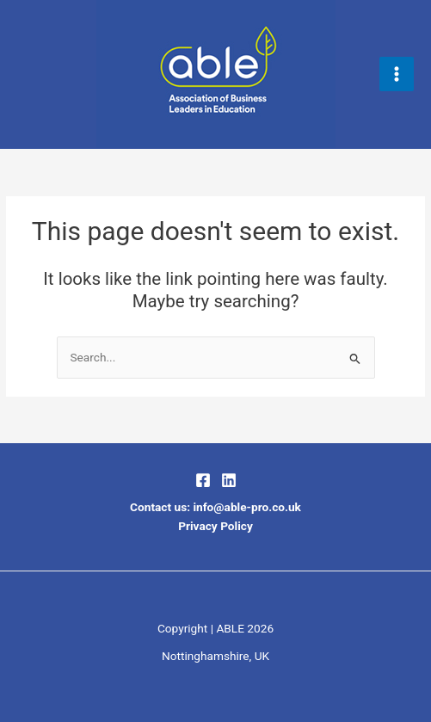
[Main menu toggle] (397, 74)
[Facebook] (203, 480)
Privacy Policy (215, 526)
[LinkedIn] (229, 480)
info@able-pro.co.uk (247, 507)
